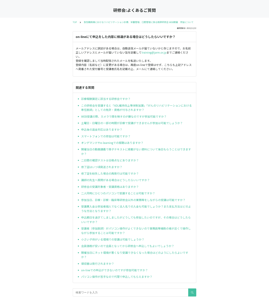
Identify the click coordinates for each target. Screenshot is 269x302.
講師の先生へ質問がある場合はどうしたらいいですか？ (115, 180)
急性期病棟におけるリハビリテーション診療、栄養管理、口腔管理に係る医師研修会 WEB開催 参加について (139, 22)
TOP (75, 22)
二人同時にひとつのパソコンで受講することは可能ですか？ (118, 193)
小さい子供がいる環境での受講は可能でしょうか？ (112, 239)
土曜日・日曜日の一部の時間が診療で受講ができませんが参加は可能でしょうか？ (132, 123)
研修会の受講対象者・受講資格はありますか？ (110, 187)
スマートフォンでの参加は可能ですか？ (106, 136)
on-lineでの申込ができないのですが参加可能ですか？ (114, 270)
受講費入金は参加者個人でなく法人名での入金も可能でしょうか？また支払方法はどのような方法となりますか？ (136, 208)
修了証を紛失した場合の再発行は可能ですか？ (110, 173)
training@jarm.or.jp (154, 52)
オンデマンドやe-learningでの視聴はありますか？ (112, 143)
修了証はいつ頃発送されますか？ (101, 167)
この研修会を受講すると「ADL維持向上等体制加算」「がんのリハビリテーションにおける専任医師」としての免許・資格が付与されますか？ (136, 107)
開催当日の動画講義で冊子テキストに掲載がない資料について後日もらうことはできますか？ (136, 151)
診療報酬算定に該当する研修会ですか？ (106, 99)
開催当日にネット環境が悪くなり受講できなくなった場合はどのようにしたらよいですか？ (134, 254)
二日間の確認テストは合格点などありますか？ (110, 160)
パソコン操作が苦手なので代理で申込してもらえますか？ (116, 277)
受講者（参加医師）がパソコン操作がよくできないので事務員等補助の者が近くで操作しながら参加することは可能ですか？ (136, 230)
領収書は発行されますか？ (97, 263)
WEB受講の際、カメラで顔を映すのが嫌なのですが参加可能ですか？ (124, 116)
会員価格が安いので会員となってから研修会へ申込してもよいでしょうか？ (127, 246)
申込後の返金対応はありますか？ (101, 129)
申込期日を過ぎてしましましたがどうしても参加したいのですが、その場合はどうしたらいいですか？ (136, 219)
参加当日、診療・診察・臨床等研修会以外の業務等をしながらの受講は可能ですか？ (133, 200)
